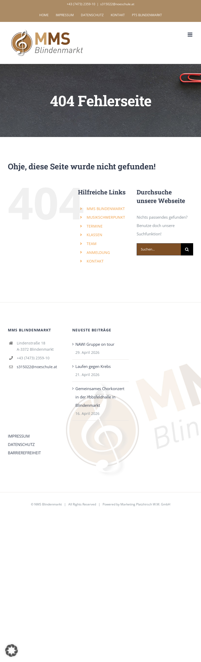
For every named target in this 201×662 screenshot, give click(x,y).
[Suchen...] (159, 249)
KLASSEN (94, 234)
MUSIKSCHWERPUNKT (106, 217)
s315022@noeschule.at (117, 4)
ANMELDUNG (98, 252)
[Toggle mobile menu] (190, 34)
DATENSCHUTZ (21, 444)
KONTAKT (95, 261)
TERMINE (95, 226)
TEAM (92, 243)
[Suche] (187, 249)
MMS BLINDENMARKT (106, 208)
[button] (11, 650)
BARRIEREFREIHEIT (24, 452)
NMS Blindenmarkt (48, 504)
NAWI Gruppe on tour (94, 344)
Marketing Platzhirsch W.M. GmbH (145, 504)
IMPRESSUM (19, 436)
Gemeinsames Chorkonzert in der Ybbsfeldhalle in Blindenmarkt (99, 397)
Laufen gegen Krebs (93, 366)
